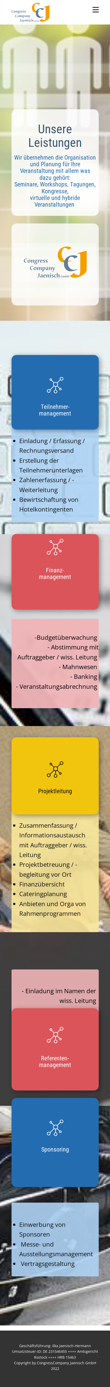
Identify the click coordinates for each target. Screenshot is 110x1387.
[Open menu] (96, 10)
